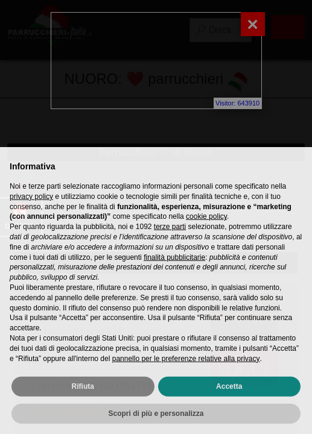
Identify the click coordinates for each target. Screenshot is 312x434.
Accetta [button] (229, 406)
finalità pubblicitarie (174, 276)
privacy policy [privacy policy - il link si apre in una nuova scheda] (31, 216)
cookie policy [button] (206, 236)
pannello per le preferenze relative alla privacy (186, 378)
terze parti (170, 246)
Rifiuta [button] (83, 406)
